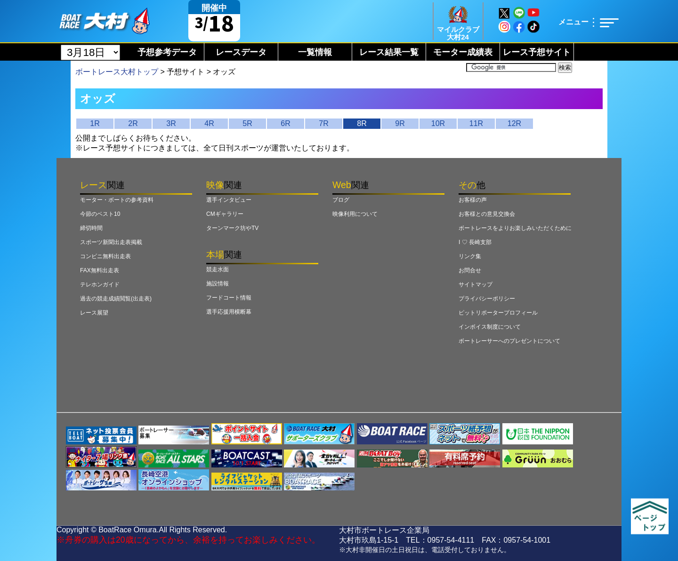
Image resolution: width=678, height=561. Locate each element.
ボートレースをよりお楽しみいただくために (515, 228)
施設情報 (217, 283)
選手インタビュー (228, 200)
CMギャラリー (224, 214)
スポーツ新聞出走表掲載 (111, 242)
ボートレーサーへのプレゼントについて (509, 341)
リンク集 (470, 256)
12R (514, 123)
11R (476, 123)
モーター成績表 (462, 52)
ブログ (340, 200)
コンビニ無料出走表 (105, 256)
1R (94, 123)
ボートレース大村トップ (116, 72)
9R (399, 123)
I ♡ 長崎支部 (475, 242)
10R (438, 123)
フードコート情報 (228, 297)
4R (209, 123)
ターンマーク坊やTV (232, 228)
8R (361, 123)
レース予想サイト (537, 52)
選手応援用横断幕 (228, 311)
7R (323, 123)
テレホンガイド (100, 284)
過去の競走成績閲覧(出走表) (116, 298)
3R (171, 123)
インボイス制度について (490, 327)
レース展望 (94, 312)
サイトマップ (475, 284)
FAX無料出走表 (99, 270)
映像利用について (355, 214)
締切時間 (91, 228)
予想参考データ (167, 52)
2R (132, 123)
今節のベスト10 (100, 214)
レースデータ (241, 52)
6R (285, 123)
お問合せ (470, 270)
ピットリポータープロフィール (498, 312)
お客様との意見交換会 (487, 214)
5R (247, 123)
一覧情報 (315, 52)
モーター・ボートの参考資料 (116, 200)
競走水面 (217, 269)
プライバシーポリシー (487, 298)
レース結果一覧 (389, 52)
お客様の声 (473, 200)
